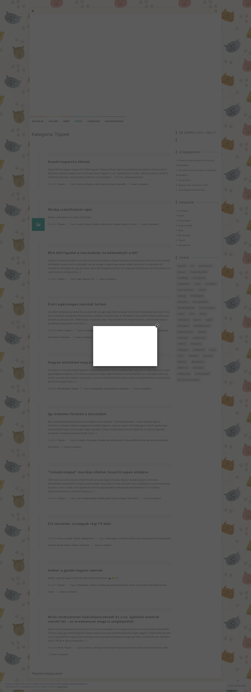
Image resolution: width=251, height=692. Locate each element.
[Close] (157, 326)
